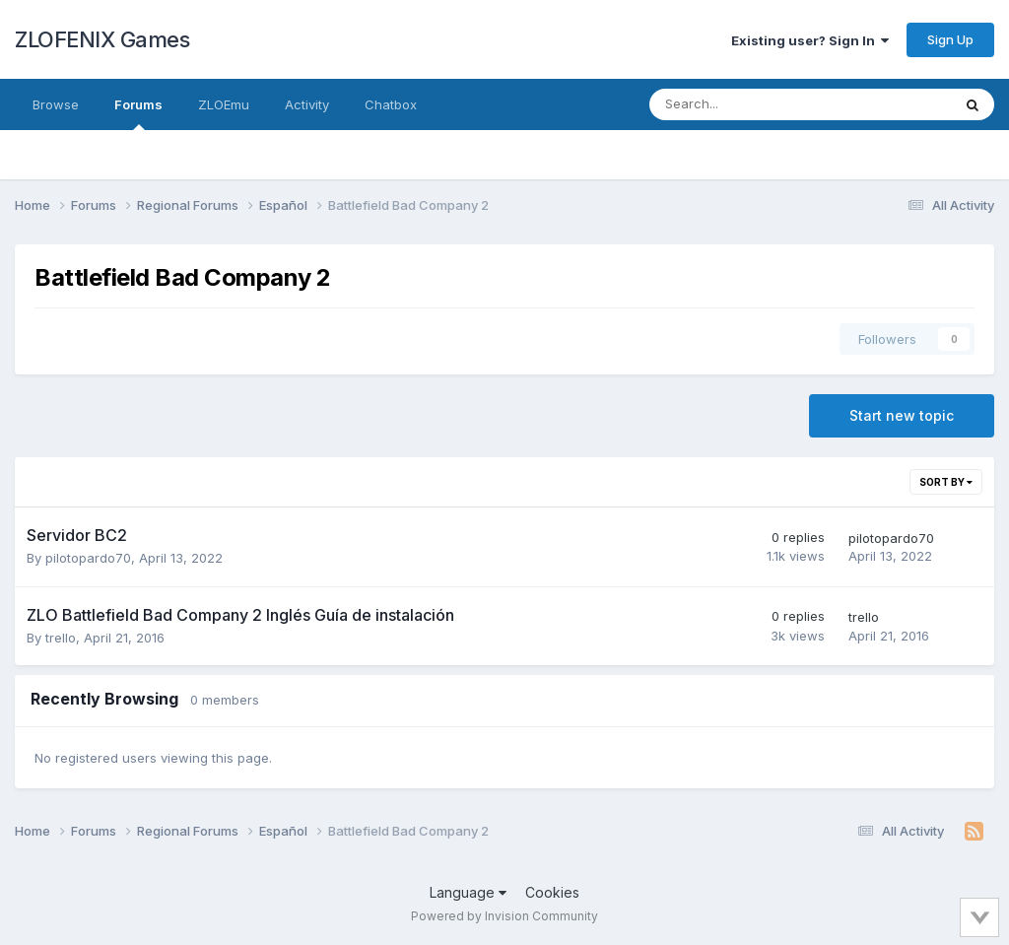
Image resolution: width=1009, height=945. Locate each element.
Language (468, 892)
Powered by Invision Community (504, 916)
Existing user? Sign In (810, 40)
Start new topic (901, 415)
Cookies (552, 892)
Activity (307, 104)
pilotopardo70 (88, 558)
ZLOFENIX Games (102, 39)
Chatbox (391, 104)
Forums (138, 113)
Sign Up (950, 39)
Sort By (946, 482)
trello (60, 637)
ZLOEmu (223, 104)
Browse (56, 104)
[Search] (748, 104)
